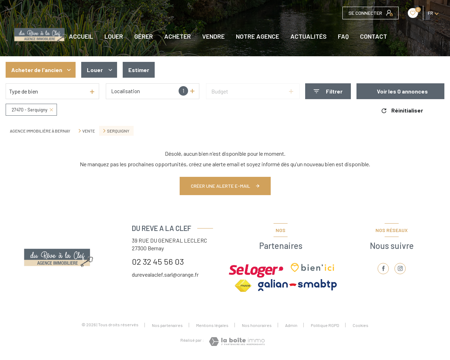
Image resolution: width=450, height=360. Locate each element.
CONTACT (373, 36)
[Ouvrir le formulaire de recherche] (328, 91)
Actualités (308, 36)
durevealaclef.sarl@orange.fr (165, 274)
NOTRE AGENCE (257, 36)
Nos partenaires (167, 325)
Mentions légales (212, 325)
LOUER (113, 36)
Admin (291, 325)
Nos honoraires (257, 325)
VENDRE (213, 36)
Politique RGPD (325, 325)
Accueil (81, 36)
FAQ (343, 36)
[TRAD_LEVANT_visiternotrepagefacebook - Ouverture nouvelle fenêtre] (383, 268)
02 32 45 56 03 (158, 261)
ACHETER (177, 36)
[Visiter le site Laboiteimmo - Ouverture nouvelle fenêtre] (237, 341)
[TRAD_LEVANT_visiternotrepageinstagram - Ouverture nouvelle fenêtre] (400, 268)
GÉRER (143, 36)
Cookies (360, 325)
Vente (88, 131)
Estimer (138, 69)
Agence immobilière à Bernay (40, 130)
